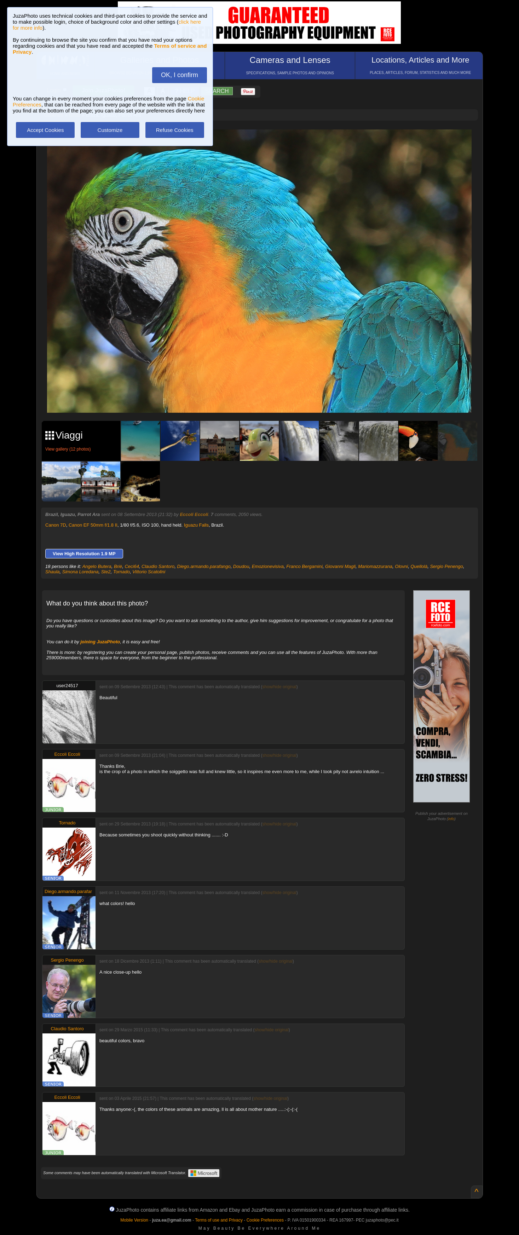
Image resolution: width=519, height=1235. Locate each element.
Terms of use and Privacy (219, 1220)
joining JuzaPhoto (100, 641)
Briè (118, 566)
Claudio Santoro (158, 566)
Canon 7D (55, 525)
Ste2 (106, 571)
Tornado (121, 571)
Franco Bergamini (304, 566)
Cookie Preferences (265, 1220)
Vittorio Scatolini (148, 571)
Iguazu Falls (196, 525)
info (451, 819)
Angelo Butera (96, 566)
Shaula (52, 571)
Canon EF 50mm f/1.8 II (93, 525)
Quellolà (418, 566)
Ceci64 (132, 566)
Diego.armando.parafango (204, 566)
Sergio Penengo (446, 566)
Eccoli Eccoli (194, 514)
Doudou (241, 566)
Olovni (401, 566)
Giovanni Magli (340, 566)
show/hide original (279, 686)
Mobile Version (134, 1220)
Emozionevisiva (268, 566)
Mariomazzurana (375, 566)
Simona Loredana (80, 571)
